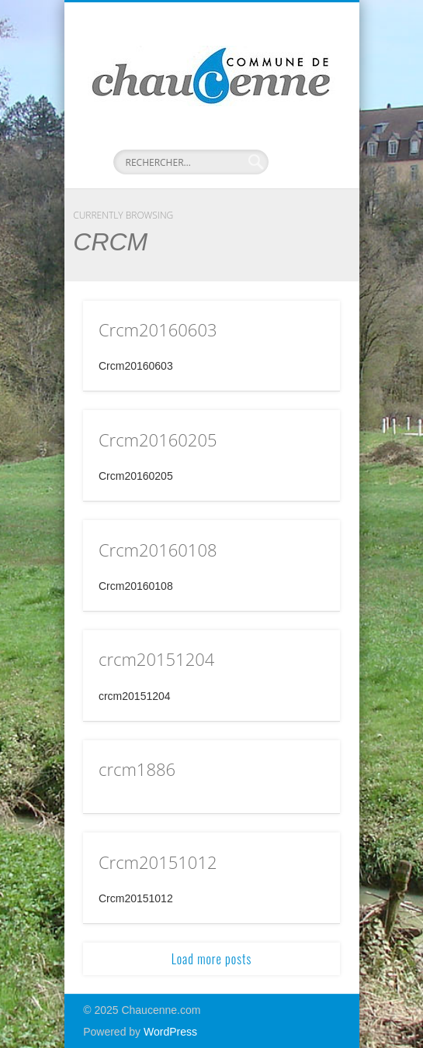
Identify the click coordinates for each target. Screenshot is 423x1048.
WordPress (170, 1032)
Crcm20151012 (158, 862)
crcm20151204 (156, 659)
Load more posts (212, 959)
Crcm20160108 (158, 549)
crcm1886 (137, 769)
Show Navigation (301, 138)
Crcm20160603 (158, 329)
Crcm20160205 (158, 439)
